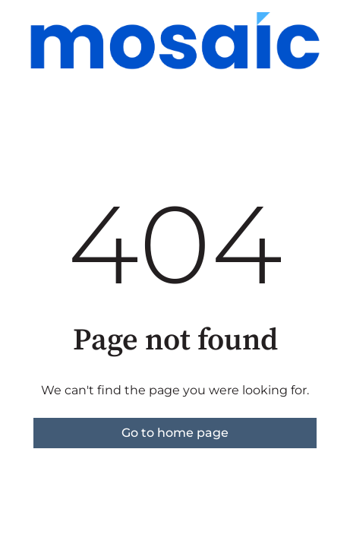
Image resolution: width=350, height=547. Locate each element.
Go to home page (175, 432)
